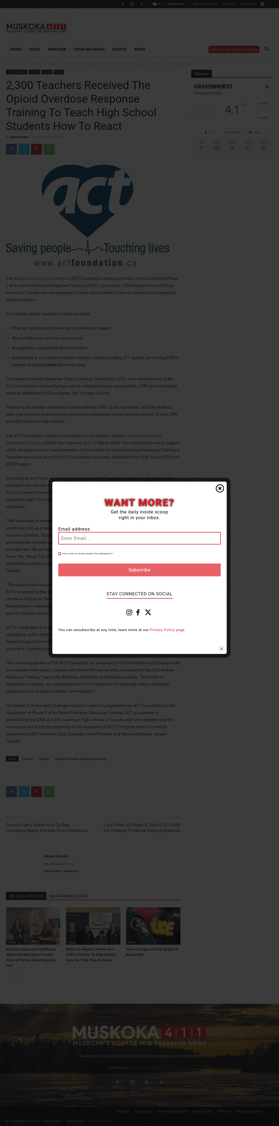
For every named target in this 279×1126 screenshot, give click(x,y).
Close (220, 488)
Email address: (74, 529)
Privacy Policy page (167, 630)
